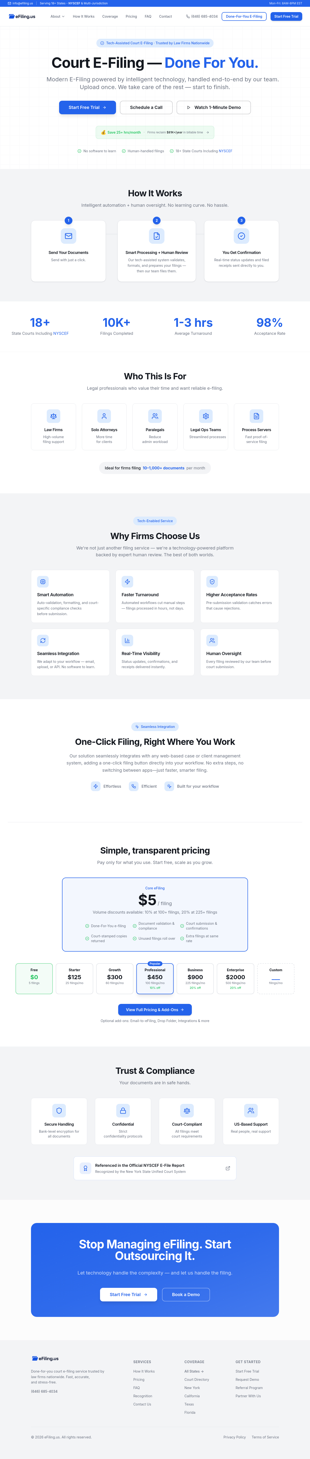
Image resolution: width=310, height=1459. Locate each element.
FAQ (148, 16)
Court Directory (197, 1379)
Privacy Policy (235, 1437)
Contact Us (142, 1404)
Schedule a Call (146, 107)
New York (192, 1388)
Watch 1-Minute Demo (214, 107)
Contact (165, 16)
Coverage (110, 16)
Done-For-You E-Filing (244, 16)
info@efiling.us (20, 3)
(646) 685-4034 (202, 16)
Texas (189, 1404)
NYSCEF (74, 3)
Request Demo (247, 1379)
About (58, 16)
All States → (194, 1371)
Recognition (142, 1396)
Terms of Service (265, 1437)
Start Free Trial (286, 16)
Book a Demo (186, 1298)
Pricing (131, 16)
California (192, 1396)
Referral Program (249, 1388)
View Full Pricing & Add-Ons (155, 1009)
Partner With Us (248, 1396)
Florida (190, 1412)
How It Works (83, 16)
